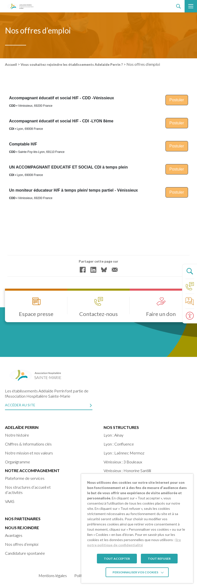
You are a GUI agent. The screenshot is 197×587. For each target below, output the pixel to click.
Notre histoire (17, 435)
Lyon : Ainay (113, 435)
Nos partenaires (22, 518)
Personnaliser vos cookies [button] (135, 572)
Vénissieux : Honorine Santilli (127, 470)
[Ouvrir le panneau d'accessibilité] (189, 316)
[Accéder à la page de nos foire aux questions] (189, 301)
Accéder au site (20, 405)
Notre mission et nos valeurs (29, 452)
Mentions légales (53, 575)
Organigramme (17, 461)
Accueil (11, 64)
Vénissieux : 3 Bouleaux (123, 461)
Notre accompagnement (32, 470)
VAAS (9, 501)
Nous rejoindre (22, 527)
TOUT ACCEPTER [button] (117, 558)
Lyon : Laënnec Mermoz (124, 452)
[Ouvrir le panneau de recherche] (189, 271)
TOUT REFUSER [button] (159, 558)
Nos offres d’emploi (21, 544)
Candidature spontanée (25, 553)
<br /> (98, 163)
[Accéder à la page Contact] (189, 286)
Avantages (13, 535)
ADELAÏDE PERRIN (22, 427)
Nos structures (121, 427)
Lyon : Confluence (119, 444)
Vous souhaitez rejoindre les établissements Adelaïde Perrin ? (72, 64)
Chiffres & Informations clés (28, 444)
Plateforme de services (24, 478)
